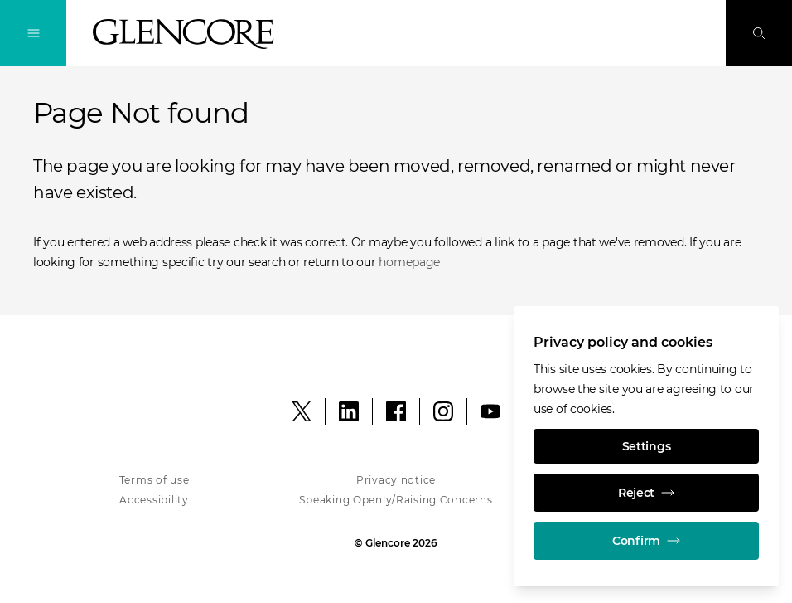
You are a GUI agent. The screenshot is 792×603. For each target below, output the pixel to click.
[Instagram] (443, 411)
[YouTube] (490, 411)
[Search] (759, 33)
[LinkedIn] (349, 411)
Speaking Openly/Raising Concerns (395, 500)
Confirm (646, 540)
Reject (646, 492)
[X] (301, 411)
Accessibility (153, 500)
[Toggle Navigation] (33, 33)
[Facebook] (396, 411)
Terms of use (154, 480)
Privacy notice (396, 480)
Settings (646, 446)
